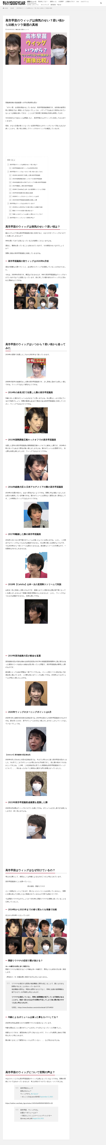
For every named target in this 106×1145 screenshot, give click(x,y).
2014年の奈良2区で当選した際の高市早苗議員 (24, 175)
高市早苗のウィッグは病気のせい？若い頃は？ (22, 164)
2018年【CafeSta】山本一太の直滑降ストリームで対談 (27, 189)
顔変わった (53, 1)
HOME (6, 8)
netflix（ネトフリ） (33, 4)
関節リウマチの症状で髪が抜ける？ (21, 210)
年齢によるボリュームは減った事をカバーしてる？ (26, 214)
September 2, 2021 (46, 1097)
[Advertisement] (36, 83)
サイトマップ (45, 4)
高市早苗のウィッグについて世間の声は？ (21, 217)
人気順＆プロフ (70, 1)
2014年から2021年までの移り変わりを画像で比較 (26, 207)
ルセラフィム (85, 1)
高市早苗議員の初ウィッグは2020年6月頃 (23, 168)
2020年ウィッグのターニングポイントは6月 (24, 196)
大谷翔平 (61, 1)
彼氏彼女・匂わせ (56, 4)
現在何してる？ (42, 1)
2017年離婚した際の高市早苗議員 (21, 186)
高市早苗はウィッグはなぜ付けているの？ (21, 203)
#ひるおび (34, 1094)
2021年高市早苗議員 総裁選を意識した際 (23, 200)
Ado (77, 1)
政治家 (12, 8)
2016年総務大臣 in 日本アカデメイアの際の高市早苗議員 (27, 182)
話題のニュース (31, 1)
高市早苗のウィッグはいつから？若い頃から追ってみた (25, 171)
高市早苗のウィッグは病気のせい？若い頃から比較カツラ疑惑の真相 (34, 8)
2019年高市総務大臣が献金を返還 (21, 193)
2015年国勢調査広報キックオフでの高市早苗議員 (25, 178)
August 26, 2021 (38, 1118)
